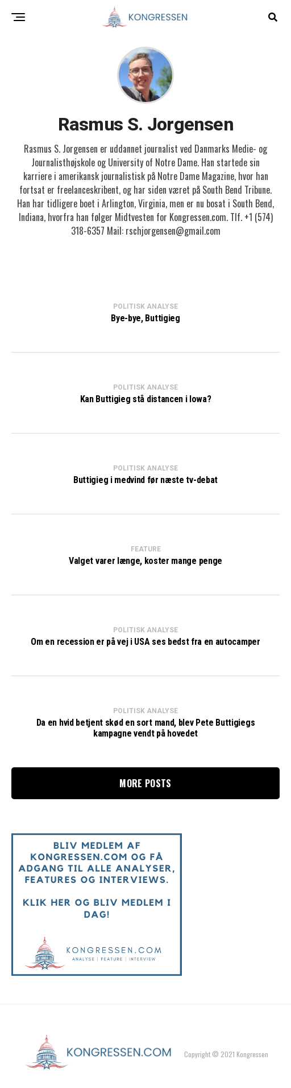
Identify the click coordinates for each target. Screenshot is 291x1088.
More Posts (145, 783)
